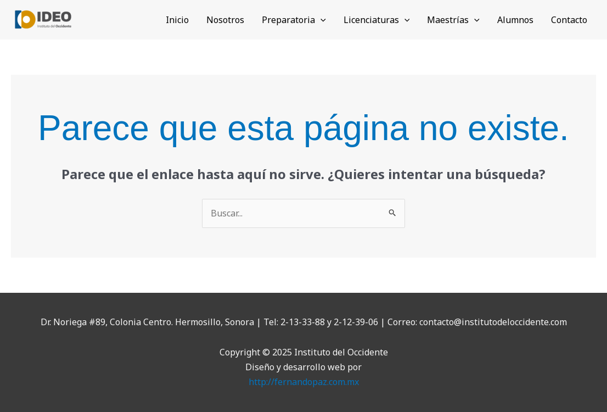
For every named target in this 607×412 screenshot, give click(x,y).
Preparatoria (294, 20)
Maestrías (453, 20)
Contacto (569, 20)
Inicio (177, 20)
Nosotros (225, 20)
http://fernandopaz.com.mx (304, 382)
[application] (320, 20)
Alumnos (515, 20)
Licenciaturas (377, 20)
